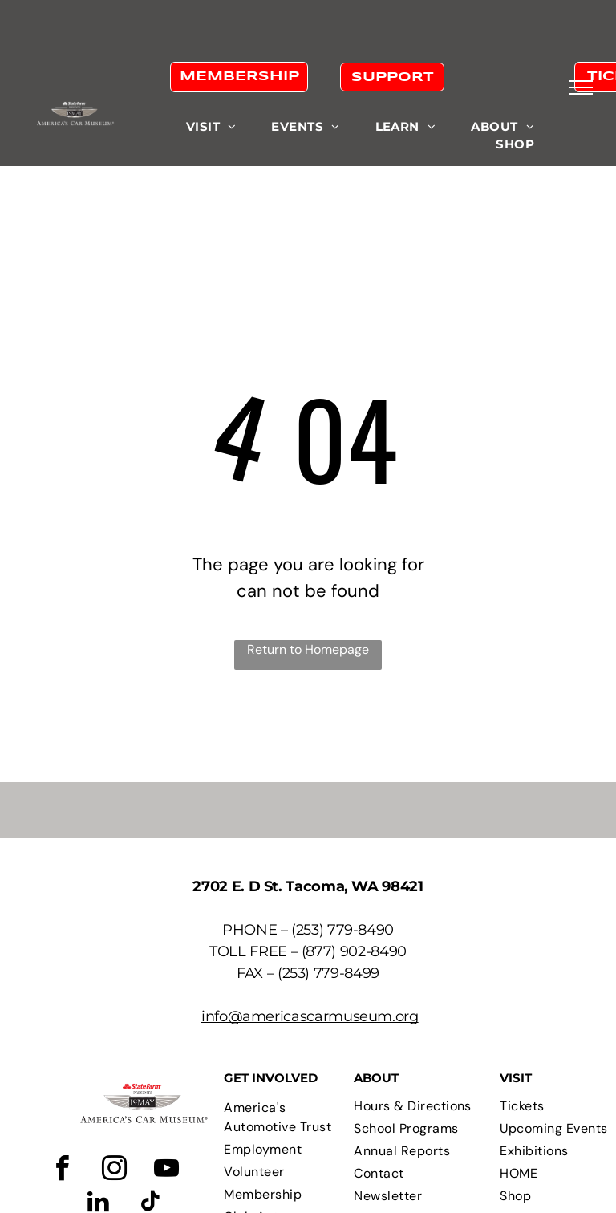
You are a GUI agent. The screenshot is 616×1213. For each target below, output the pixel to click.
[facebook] (61, 1170)
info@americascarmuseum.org (310, 1016)
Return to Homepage (308, 649)
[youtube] (166, 1170)
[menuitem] (211, 127)
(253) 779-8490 (342, 930)
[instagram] (113, 1170)
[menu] (581, 87)
